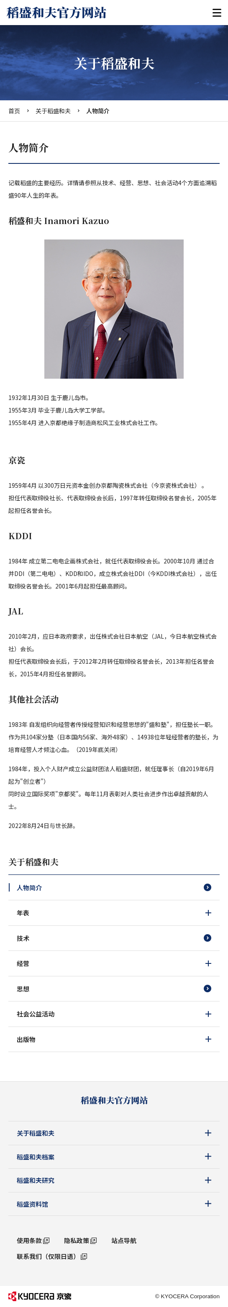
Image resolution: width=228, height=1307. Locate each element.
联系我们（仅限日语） (48, 1256)
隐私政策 (76, 1240)
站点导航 (123, 1240)
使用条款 (29, 1240)
